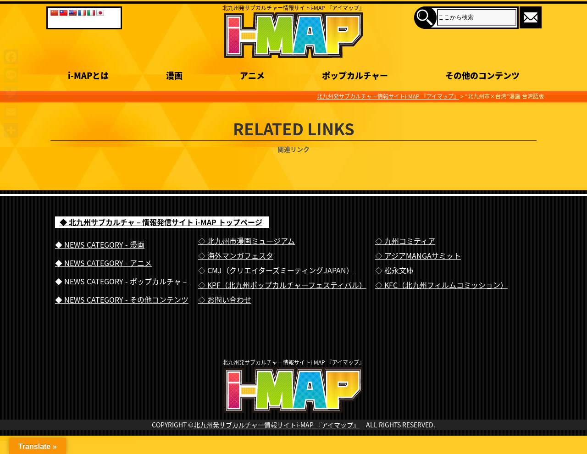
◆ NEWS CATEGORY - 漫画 (99, 244)
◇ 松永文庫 (394, 270)
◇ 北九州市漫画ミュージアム (246, 240)
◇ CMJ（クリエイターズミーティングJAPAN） (276, 270)
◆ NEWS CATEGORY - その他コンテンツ (121, 299)
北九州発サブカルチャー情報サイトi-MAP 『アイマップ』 (277, 443)
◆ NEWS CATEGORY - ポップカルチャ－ (121, 281)
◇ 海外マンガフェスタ (235, 255)
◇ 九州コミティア (405, 240)
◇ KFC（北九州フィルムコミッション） (441, 284)
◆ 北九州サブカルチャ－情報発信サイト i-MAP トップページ (161, 221)
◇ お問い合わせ (224, 299)
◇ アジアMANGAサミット (418, 255)
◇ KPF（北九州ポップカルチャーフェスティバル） (282, 284)
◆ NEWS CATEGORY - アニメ (103, 262)
